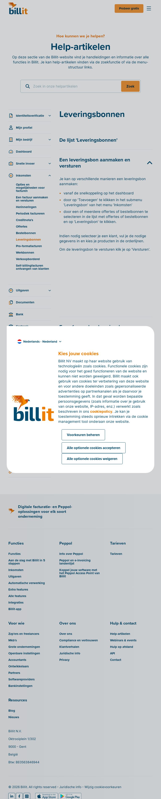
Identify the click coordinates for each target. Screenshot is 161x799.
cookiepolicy (101, 411)
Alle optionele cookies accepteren (93, 447)
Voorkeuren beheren (83, 434)
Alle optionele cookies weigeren (92, 458)
